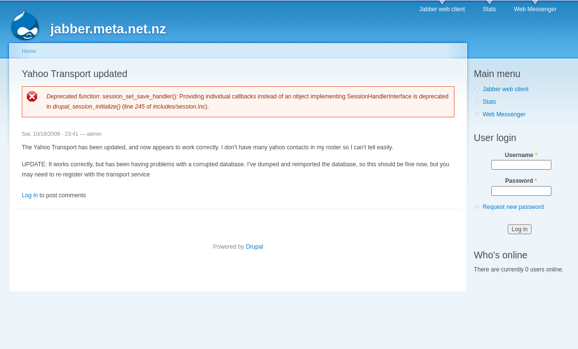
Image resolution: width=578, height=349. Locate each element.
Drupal (254, 246)
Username (521, 155)
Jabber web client (442, 9)
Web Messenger (535, 9)
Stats (489, 9)
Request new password (513, 207)
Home (29, 51)
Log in (30, 195)
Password (521, 180)
